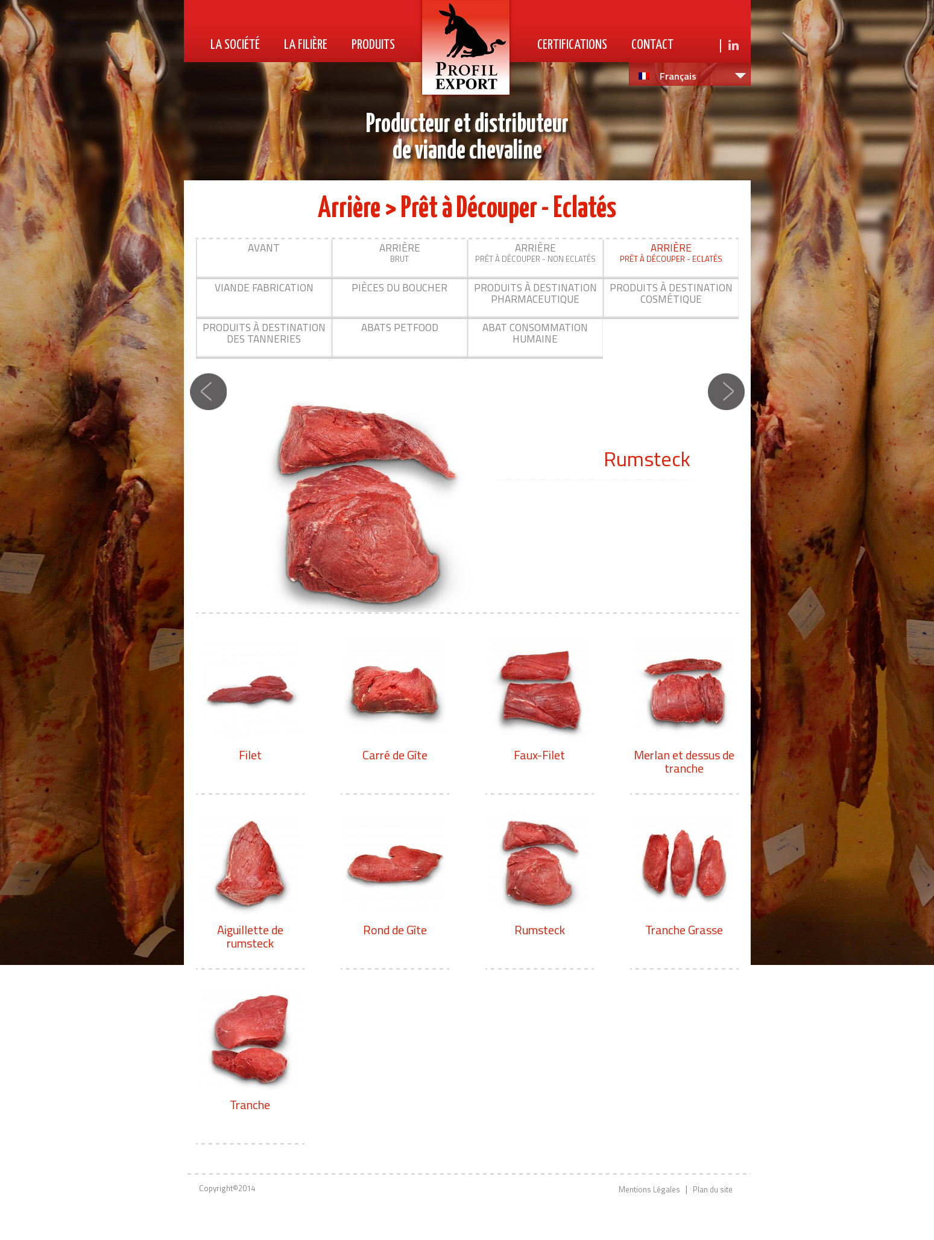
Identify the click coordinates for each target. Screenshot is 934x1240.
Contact (652, 45)
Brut (399, 252)
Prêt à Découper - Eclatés (671, 252)
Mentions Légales (649, 1189)
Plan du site (713, 1189)
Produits (373, 45)
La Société (235, 45)
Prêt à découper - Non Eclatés (535, 252)
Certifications (572, 45)
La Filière (305, 45)
